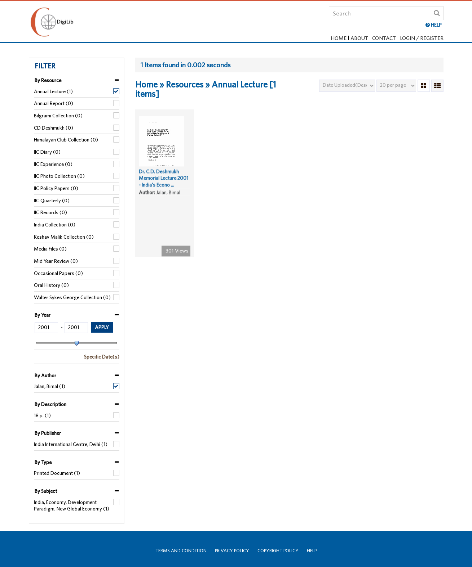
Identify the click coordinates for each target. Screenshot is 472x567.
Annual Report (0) (53, 103)
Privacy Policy (232, 550)
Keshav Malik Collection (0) (64, 237)
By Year (42, 315)
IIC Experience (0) (53, 164)
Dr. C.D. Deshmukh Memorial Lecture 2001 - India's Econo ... (163, 180)
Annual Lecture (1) (53, 91)
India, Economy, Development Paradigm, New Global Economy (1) (71, 505)
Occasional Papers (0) (58, 273)
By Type (43, 462)
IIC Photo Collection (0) (59, 176)
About (359, 38)
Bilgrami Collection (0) (58, 115)
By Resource (48, 80)
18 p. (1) (42, 415)
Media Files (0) (50, 249)
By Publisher (48, 433)
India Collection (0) (54, 225)
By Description (50, 404)
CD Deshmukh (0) (53, 128)
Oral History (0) (51, 285)
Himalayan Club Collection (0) (66, 140)
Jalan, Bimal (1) (49, 386)
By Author (45, 375)
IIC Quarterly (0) (52, 200)
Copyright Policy (278, 550)
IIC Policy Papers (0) (56, 188)
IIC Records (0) (50, 212)
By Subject (46, 491)
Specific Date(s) (101, 357)
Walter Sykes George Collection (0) (72, 297)
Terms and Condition (181, 550)
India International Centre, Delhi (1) (70, 444)
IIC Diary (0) (47, 152)
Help (312, 550)
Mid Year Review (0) (56, 261)
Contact (384, 38)
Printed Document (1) (57, 473)
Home (339, 38)
